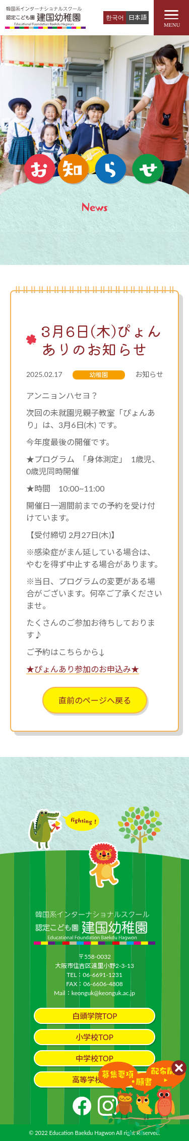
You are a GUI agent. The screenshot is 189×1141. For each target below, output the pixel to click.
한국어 (115, 17)
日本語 (138, 17)
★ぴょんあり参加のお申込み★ (82, 669)
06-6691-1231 (102, 975)
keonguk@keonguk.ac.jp (103, 993)
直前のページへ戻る (94, 700)
